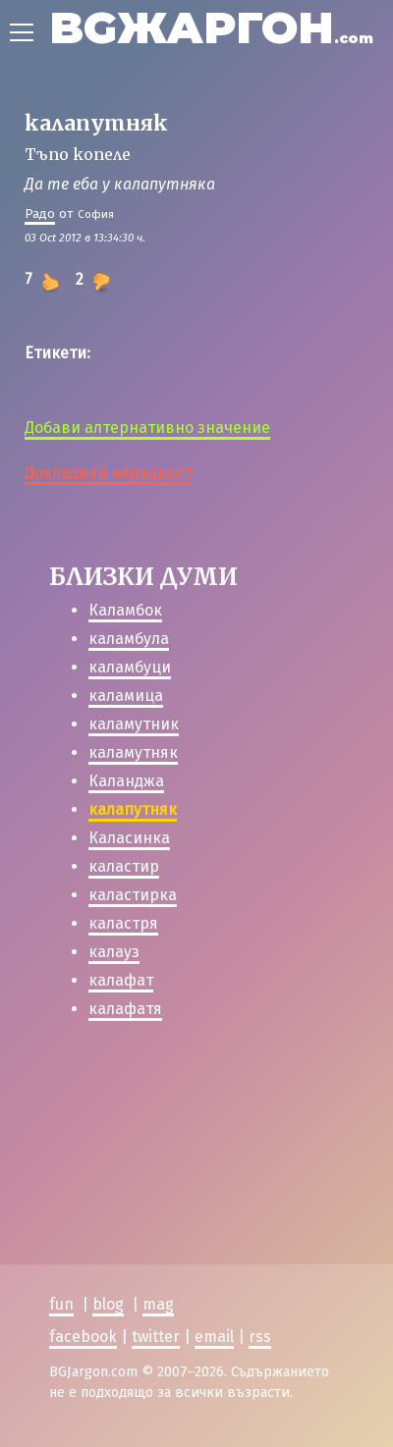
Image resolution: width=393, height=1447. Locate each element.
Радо (40, 213)
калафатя (125, 1008)
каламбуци (129, 667)
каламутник (133, 724)
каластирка (132, 894)
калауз (114, 951)
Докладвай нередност (108, 472)
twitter (156, 1314)
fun (61, 1282)
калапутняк (132, 809)
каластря (123, 923)
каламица (125, 695)
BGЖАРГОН (211, 27)
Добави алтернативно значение (147, 427)
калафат (120, 980)
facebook (83, 1314)
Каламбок (125, 610)
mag (158, 1282)
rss (260, 1314)
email (214, 1314)
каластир (123, 866)
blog (108, 1282)
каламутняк (133, 752)
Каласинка (129, 838)
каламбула (128, 638)
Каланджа (126, 781)
